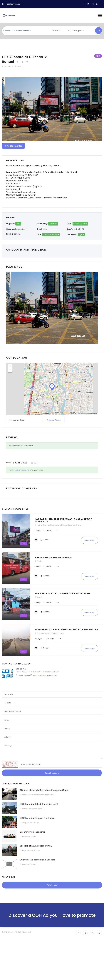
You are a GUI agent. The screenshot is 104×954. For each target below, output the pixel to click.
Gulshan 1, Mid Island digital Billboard (38, 861)
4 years (44, 540)
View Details (90, 540)
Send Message (52, 774)
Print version (52, 886)
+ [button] (10, 366)
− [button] (10, 370)
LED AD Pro (21, 670)
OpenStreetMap (83, 413)
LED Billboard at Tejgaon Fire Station (37, 819)
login (17, 470)
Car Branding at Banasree (33, 833)
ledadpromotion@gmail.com (45, 676)
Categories (78, 30)
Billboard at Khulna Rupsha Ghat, (36, 847)
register (24, 470)
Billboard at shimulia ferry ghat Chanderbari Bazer (45, 791)
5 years (44, 649)
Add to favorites (13, 146)
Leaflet (73, 413)
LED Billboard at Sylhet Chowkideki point (39, 805)
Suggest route (54, 420)
